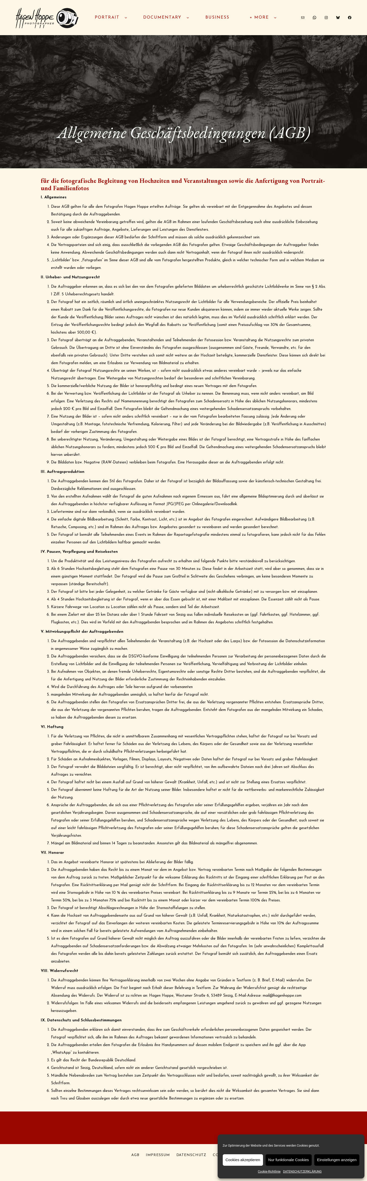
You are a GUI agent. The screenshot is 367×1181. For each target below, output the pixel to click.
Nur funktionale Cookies (288, 1160)
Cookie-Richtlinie (269, 1171)
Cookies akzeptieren (243, 1160)
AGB (135, 1155)
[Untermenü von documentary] (188, 17)
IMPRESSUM (158, 1155)
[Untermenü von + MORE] (275, 17)
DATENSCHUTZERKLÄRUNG (302, 1171)
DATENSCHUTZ (191, 1155)
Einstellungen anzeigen (337, 1160)
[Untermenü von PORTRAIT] (126, 17)
